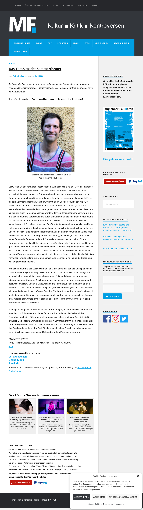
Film (50, 43)
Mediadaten (83, 5)
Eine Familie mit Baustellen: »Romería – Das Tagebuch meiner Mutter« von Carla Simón (118, 228)
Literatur (63, 43)
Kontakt (95, 5)
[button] (138, 476)
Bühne (39, 43)
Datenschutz (108, 504)
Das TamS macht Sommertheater (47, 70)
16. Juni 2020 (39, 78)
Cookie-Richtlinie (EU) (42, 502)
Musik (76, 43)
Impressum (119, 504)
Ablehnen (99, 497)
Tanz (87, 43)
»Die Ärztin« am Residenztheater (118, 249)
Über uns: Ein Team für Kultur (37, 5)
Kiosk (55, 5)
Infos (11, 349)
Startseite (17, 5)
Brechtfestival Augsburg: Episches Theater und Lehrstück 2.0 (118, 240)
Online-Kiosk (17, 362)
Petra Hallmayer (20, 78)
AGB (55, 502)
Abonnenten (20, 52)
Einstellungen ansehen (123, 497)
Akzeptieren (81, 497)
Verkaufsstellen (68, 5)
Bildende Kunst (22, 43)
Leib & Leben (101, 43)
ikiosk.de (14, 365)
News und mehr (122, 43)
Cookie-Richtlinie (95, 504)
